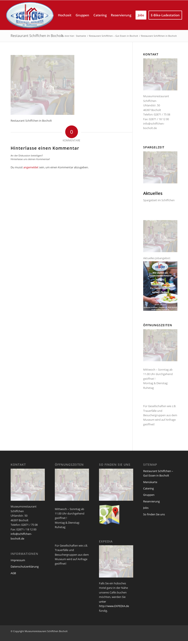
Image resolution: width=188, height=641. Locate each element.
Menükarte (150, 482)
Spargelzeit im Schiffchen (159, 200)
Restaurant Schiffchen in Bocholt (37, 35)
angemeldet (30, 167)
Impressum (18, 560)
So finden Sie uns (154, 514)
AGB (13, 573)
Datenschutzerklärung (25, 566)
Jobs (145, 508)
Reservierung (151, 501)
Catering (148, 488)
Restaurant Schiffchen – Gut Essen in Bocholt (158, 473)
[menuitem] (24, 15)
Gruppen (148, 495)
